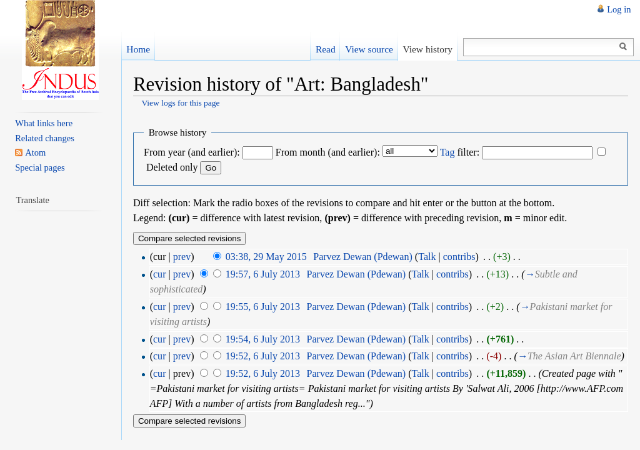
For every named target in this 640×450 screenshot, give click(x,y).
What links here (43, 123)
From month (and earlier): (328, 152)
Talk (427, 256)
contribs (459, 256)
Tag (447, 152)
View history (427, 49)
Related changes (44, 138)
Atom (35, 153)
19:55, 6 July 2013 (263, 306)
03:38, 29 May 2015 (266, 256)
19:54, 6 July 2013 (263, 339)
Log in (619, 9)
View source (369, 49)
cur (159, 274)
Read (326, 49)
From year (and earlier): (192, 152)
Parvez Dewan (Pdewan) (362, 256)
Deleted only (172, 167)
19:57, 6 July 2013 (263, 274)
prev (182, 256)
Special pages (39, 167)
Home (138, 49)
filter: (459, 152)
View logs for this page (180, 103)
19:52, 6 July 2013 (263, 356)
